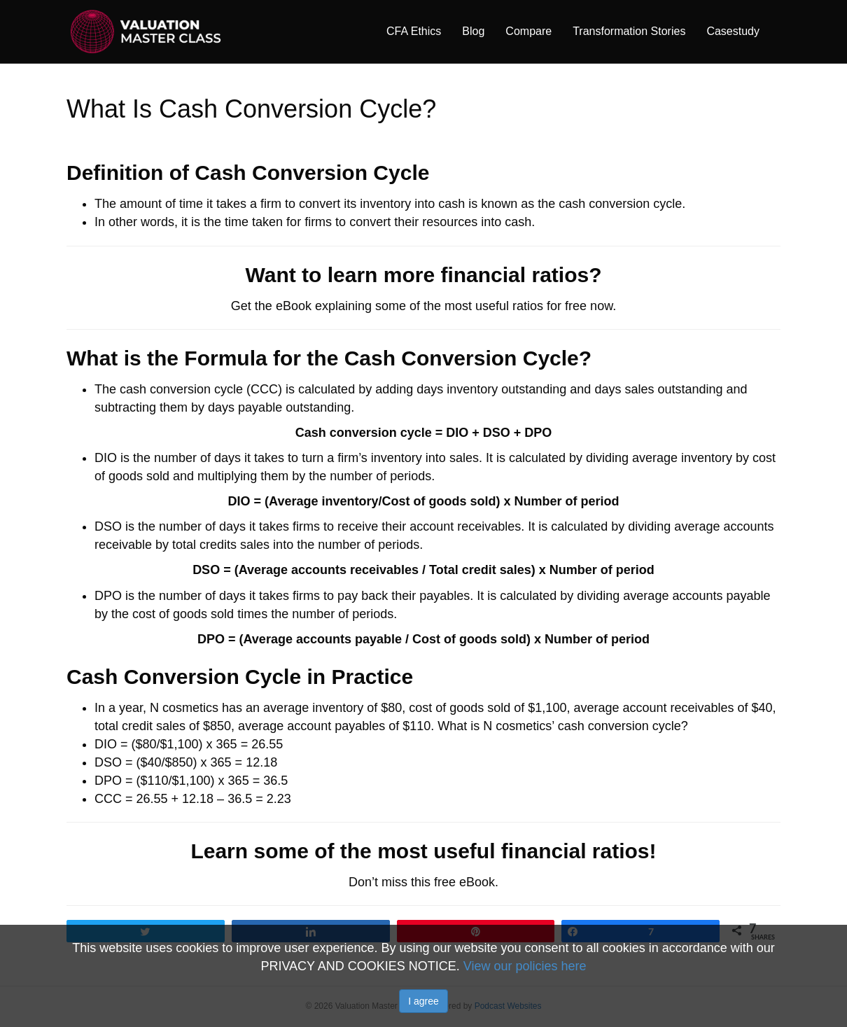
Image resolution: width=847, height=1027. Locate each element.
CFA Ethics (413, 31)
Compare (528, 31)
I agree (423, 1001)
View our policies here (525, 966)
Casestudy (733, 31)
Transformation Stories (629, 31)
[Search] (775, 31)
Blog (473, 31)
